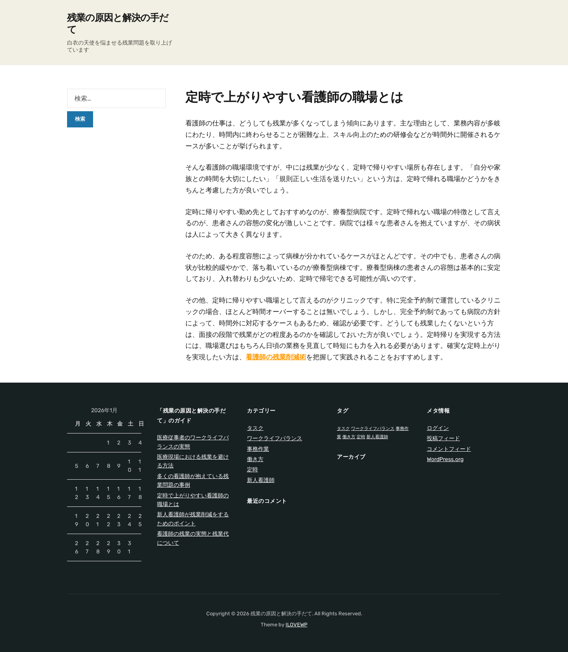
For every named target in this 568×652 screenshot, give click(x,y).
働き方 (255, 459)
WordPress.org (445, 459)
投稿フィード (443, 438)
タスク (255, 428)
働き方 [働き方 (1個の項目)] (348, 436)
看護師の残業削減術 (276, 357)
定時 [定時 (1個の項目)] (361, 436)
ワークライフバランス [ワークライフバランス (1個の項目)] (372, 428)
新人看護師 (261, 480)
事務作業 (258, 449)
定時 (252, 469)
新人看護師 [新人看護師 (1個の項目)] (377, 436)
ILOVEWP (296, 625)
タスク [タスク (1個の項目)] (343, 428)
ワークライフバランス (274, 438)
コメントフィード (449, 449)
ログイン (438, 428)
